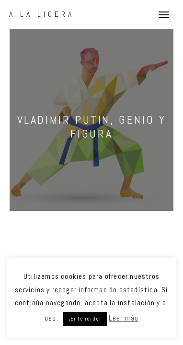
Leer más (123, 317)
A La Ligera (41, 14)
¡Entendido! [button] (85, 318)
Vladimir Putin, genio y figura (91, 126)
